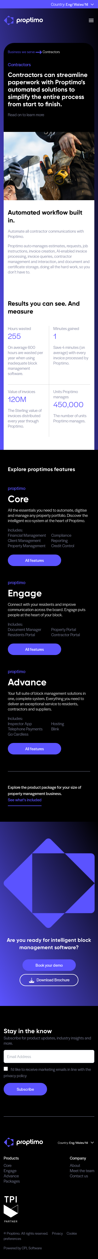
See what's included (25, 799)
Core (7, 1165)
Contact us (79, 1175)
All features (34, 560)
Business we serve (25, 51)
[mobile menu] (91, 20)
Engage (10, 1170)
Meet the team (82, 1170)
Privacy (57, 1233)
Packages (12, 1181)
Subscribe (25, 1089)
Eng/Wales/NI (80, 4)
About (75, 1165)
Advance (11, 1175)
